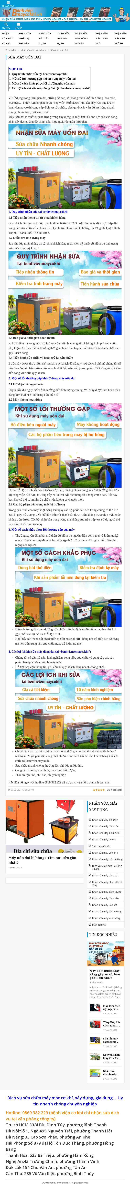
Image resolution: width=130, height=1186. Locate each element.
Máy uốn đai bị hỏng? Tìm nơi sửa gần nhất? (42, 860)
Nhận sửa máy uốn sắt (104, 904)
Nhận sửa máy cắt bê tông (106, 911)
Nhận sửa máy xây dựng (45, 38)
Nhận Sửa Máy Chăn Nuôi (101, 38)
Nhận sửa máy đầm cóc (105, 826)
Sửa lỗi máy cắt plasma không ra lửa (111, 1040)
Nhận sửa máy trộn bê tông (107, 859)
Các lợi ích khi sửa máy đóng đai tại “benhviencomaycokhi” (51, 88)
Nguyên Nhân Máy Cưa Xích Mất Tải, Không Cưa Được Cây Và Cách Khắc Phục (111, 1056)
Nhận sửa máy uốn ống (105, 852)
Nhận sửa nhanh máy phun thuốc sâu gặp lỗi (110, 1072)
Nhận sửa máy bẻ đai (104, 839)
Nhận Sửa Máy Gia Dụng (63, 38)
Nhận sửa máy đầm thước (106, 891)
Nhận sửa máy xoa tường (106, 918)
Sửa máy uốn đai (101, 846)
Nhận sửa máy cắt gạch (105, 875)
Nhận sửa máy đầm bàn (105, 898)
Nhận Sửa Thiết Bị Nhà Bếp (24, 38)
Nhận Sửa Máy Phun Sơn (106, 832)
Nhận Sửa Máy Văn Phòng (120, 38)
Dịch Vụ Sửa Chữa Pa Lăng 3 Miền (107, 867)
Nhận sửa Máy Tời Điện (105, 819)
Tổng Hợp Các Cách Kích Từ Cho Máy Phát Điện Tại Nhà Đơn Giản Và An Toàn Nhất (112, 1024)
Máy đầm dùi (99, 924)
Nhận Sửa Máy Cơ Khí (7, 38)
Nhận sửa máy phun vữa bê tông (107, 883)
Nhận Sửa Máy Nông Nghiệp (81, 38)
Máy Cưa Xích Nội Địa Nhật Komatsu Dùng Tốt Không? (112, 1007)
